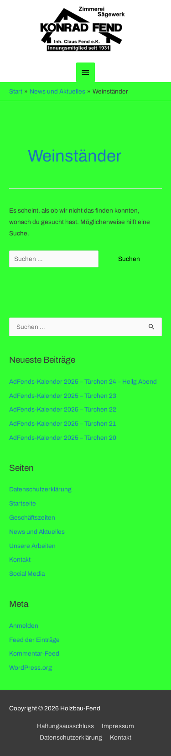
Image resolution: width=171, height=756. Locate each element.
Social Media (27, 573)
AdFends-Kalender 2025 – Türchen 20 (62, 437)
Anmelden (23, 625)
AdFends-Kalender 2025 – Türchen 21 (62, 423)
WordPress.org (30, 667)
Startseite (22, 503)
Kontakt (20, 559)
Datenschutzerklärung (40, 489)
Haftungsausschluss (65, 726)
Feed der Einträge (34, 639)
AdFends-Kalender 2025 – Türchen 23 (62, 395)
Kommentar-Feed (34, 653)
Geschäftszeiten (32, 517)
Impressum (118, 726)
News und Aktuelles (37, 531)
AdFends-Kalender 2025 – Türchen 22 (62, 409)
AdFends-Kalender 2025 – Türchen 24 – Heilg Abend (83, 381)
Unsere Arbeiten (32, 545)
